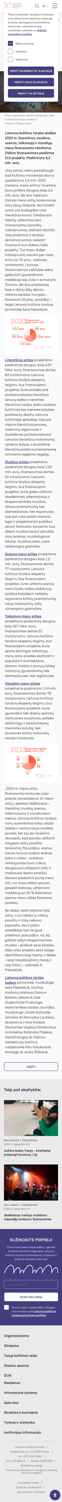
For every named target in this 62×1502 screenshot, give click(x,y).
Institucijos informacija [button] (22, 1432)
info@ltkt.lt (19, 1460)
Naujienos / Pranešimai (21, 1140)
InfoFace (39, 1492)
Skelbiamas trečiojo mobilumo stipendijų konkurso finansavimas (27, 1217)
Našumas (18, 59)
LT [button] (44, 6)
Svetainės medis (28, 1482)
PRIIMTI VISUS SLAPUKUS (30, 82)
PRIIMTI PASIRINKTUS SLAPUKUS (31, 71)
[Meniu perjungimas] (54, 5)
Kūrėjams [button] (11, 1345)
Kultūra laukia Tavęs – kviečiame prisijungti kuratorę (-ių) (27, 1153)
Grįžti (31, 1066)
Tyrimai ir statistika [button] (19, 1422)
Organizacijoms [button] (16, 1335)
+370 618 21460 (32, 1456)
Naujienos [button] (12, 1382)
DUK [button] (7, 1375)
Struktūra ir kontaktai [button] (21, 1412)
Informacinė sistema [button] (20, 1392)
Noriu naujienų (31, 1297)
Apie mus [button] (11, 1402)
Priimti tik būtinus (31, 93)
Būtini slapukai (21, 43)
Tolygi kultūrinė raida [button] (20, 1355)
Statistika (17, 51)
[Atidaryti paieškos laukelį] (37, 5)
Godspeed (34, 1487)
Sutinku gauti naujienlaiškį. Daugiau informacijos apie (30, 1311)
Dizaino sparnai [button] (16, 1365)
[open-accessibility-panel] (55, 1495)
